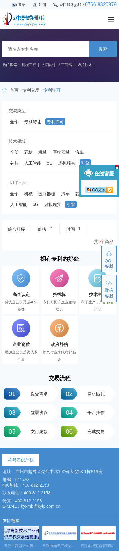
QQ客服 (109, 263)
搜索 (103, 49)
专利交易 (30, 90)
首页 (14, 90)
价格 (45, 229)
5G (50, 163)
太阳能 (47, 65)
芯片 (14, 163)
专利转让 (32, 121)
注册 (42, 5)
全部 (14, 121)
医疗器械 (61, 152)
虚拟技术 (84, 65)
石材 (28, 152)
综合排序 (16, 229)
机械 (42, 152)
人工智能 (65, 65)
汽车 (79, 152)
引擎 (85, 163)
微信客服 (109, 293)
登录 (21, 5)
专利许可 (55, 121)
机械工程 (29, 65)
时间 (73, 229)
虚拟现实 (66, 163)
